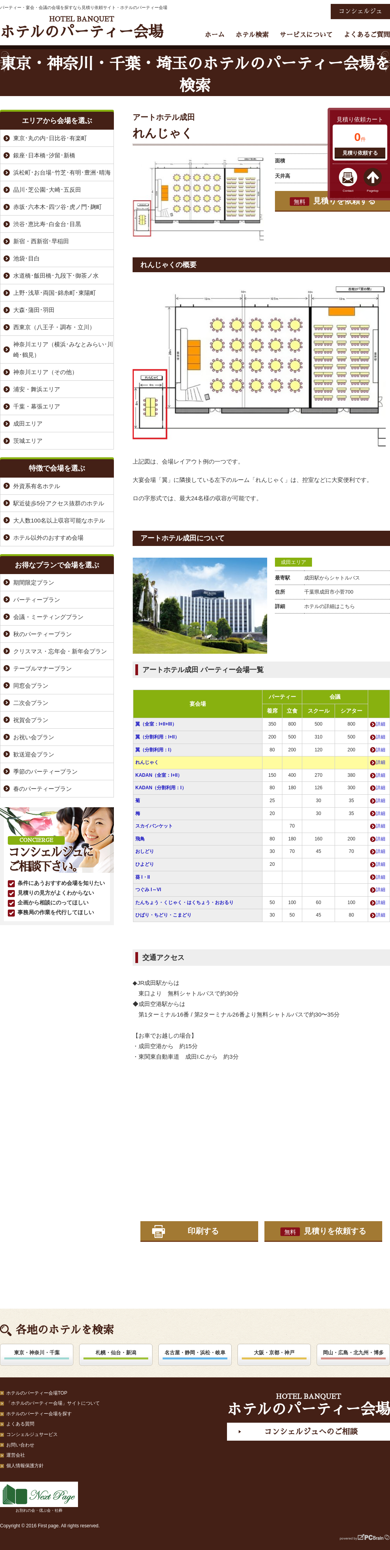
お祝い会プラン (33, 737)
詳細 (380, 724)
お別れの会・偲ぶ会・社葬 (39, 1497)
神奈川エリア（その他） (45, 372)
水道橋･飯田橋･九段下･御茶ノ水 (56, 275)
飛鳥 (140, 839)
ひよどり (144, 864)
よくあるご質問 (367, 35)
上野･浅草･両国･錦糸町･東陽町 (54, 292)
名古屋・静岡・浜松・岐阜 (195, 1353)
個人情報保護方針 (25, 1465)
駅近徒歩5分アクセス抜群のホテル (58, 503)
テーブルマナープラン (42, 668)
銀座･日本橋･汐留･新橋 (44, 155)
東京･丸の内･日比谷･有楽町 (50, 138)
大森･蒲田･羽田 (34, 310)
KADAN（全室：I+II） (158, 775)
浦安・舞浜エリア (36, 389)
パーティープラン (36, 599)
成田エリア (293, 562)
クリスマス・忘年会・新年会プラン (60, 651)
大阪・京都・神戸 (274, 1353)
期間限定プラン (33, 582)
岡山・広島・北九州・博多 (353, 1353)
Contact (348, 191)
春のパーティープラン (42, 788)
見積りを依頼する (333, 201)
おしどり (144, 851)
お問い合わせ (20, 1445)
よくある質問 (20, 1424)
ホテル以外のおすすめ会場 (48, 537)
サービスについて (306, 35)
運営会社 (15, 1455)
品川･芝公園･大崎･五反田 (47, 189)
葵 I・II (142, 877)
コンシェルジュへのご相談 (311, 1432)
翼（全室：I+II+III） (156, 724)
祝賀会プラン (30, 720)
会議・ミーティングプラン (48, 617)
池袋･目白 (26, 258)
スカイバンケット (154, 826)
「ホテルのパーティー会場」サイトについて (53, 1403)
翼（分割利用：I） (154, 750)
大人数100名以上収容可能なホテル (59, 520)
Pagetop (373, 191)
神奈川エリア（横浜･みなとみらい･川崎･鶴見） (63, 349)
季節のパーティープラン (45, 771)
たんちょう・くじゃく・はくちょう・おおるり (184, 902)
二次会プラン (30, 702)
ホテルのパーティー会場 (81, 27)
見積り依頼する (360, 153)
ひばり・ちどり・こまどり (163, 915)
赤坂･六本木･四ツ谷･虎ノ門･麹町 (57, 206)
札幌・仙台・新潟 (116, 1353)
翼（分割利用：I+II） (157, 737)
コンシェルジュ (360, 11)
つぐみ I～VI (148, 889)
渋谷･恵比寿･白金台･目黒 (47, 224)
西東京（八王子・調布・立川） (54, 327)
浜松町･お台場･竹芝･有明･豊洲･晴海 (62, 172)
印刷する (203, 1231)
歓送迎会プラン (33, 754)
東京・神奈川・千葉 (37, 1353)
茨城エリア (28, 440)
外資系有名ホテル (36, 486)
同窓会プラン (30, 685)
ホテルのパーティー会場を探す (39, 1413)
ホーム (215, 35)
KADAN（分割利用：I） (160, 787)
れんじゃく (147, 762)
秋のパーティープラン (42, 634)
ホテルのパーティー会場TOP (36, 1393)
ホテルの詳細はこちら (329, 606)
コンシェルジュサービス (32, 1434)
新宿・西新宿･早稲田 (41, 241)
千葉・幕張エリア (36, 406)
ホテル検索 (252, 35)
